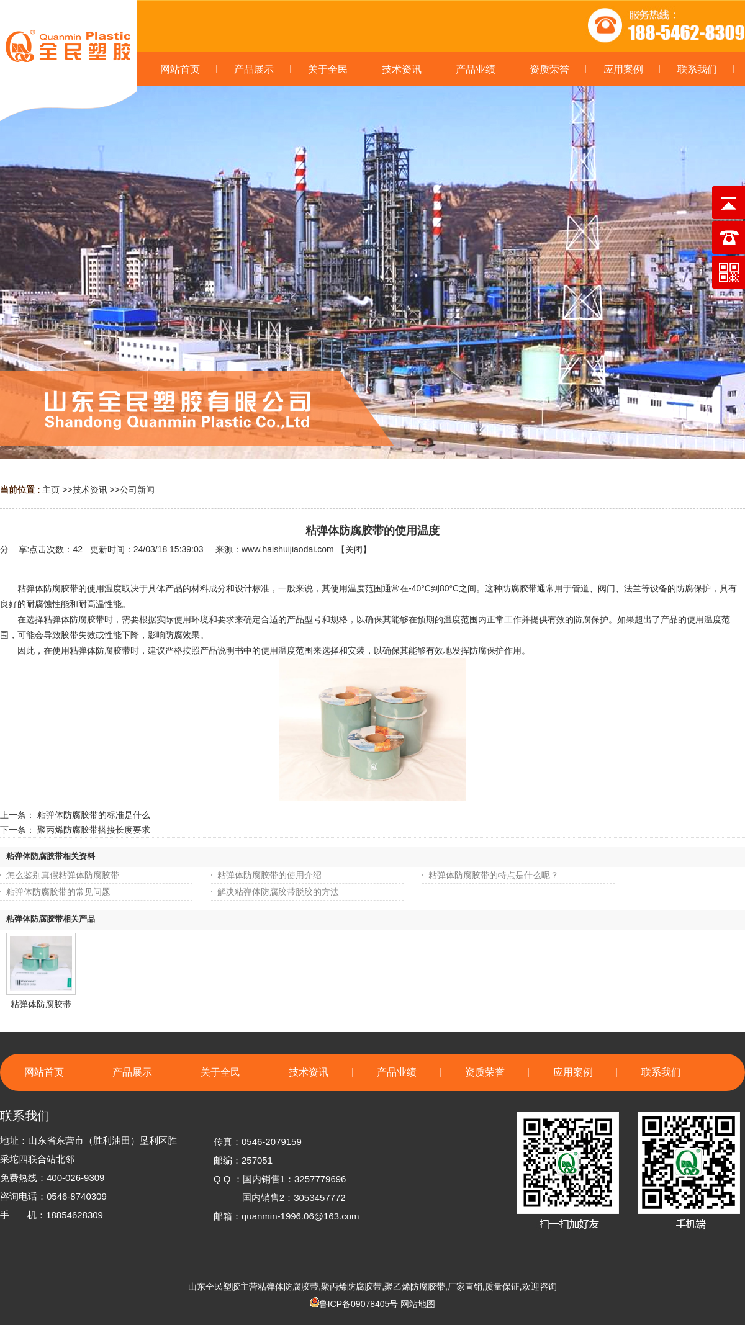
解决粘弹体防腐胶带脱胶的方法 (278, 892)
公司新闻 (137, 490)
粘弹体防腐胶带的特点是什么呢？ (493, 875)
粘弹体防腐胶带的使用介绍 (269, 875)
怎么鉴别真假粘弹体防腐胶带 (62, 875)
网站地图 (417, 1304)
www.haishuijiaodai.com (288, 549)
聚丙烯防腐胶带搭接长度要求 (93, 830)
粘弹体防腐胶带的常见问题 (58, 892)
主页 (51, 490)
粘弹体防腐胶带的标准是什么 (93, 815)
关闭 (354, 549)
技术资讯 (90, 490)
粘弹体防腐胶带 (41, 1004)
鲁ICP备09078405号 (354, 1304)
